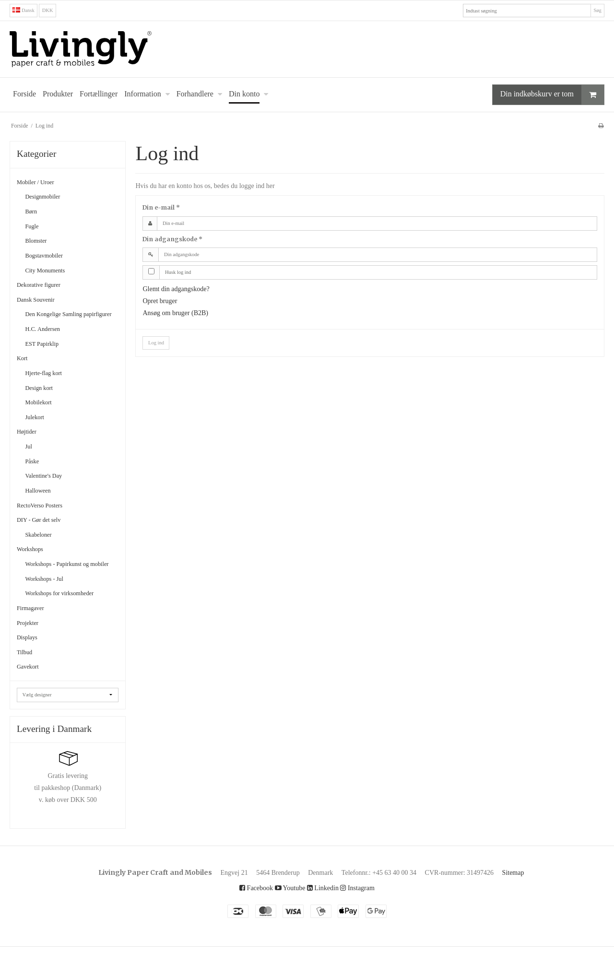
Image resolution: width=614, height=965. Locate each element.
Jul (29, 455)
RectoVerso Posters (45, 514)
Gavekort (30, 684)
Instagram (365, 906)
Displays (30, 655)
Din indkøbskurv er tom (542, 95)
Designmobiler (47, 197)
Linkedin (324, 906)
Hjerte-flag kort (49, 382)
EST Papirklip (46, 352)
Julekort (37, 426)
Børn (32, 211)
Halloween (41, 499)
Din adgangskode (172, 239)
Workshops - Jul (49, 596)
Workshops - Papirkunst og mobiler (66, 578)
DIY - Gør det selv (43, 529)
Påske (34, 470)
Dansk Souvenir (40, 300)
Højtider (29, 441)
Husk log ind (181, 272)
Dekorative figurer (44, 285)
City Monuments (49, 270)
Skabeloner (42, 543)
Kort (23, 367)
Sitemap (536, 890)
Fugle (33, 226)
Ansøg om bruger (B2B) (182, 313)
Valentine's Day (48, 485)
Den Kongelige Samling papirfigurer (60, 319)
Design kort (43, 396)
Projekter (31, 640)
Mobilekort (42, 411)
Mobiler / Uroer (40, 182)
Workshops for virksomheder (69, 611)
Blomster (39, 241)
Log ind (157, 343)
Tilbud (26, 670)
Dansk (24, 10)
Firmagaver (34, 626)
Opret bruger (164, 300)
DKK (50, 10)
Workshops (34, 558)
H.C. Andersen (46, 338)
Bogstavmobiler (49, 255)
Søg (596, 10)
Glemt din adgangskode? (184, 288)
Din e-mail (161, 208)
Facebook (247, 906)
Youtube (286, 906)
